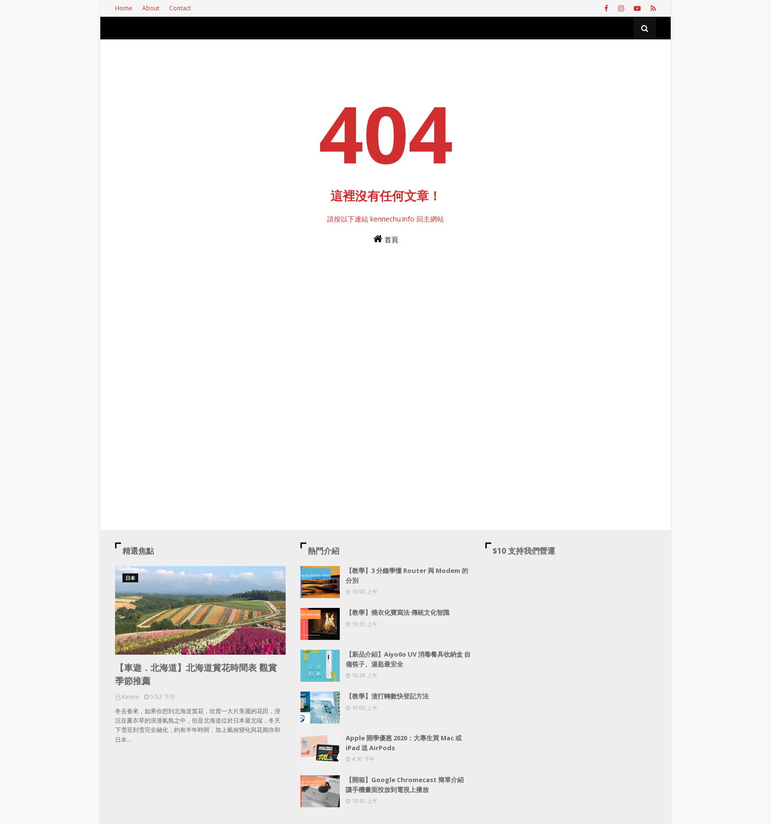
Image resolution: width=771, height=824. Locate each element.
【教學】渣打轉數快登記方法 (387, 696)
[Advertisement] (385, 363)
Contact (180, 8)
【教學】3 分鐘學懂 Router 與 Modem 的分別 (407, 575)
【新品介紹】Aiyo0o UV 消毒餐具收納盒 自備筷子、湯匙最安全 (408, 659)
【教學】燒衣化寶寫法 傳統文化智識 (397, 612)
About (150, 8)
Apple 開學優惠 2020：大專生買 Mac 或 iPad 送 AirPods (404, 742)
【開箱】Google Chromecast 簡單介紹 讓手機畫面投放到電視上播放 (405, 784)
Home (123, 8)
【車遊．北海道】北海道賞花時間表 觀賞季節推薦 (196, 674)
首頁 (385, 239)
